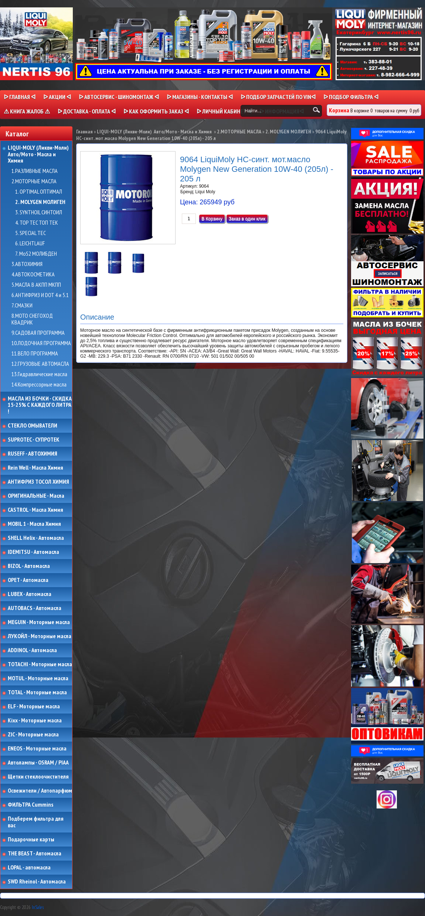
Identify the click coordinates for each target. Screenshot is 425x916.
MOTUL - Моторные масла (38, 678)
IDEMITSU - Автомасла (33, 552)
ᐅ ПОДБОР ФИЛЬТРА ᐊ (350, 97)
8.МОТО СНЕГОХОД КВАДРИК (32, 319)
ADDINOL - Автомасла (32, 650)
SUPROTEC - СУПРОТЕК (33, 439)
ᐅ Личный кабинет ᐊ (224, 111)
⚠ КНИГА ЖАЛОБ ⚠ (27, 111)
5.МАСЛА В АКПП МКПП (36, 285)
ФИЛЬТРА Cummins (30, 804)
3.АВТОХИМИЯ (26, 264)
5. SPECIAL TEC (30, 233)
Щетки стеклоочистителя (38, 776)
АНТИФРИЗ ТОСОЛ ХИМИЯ (38, 482)
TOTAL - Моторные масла (37, 692)
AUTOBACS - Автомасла (34, 608)
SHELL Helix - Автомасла (36, 538)
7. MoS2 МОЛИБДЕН (36, 254)
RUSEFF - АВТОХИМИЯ (32, 453)
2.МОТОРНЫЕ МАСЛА (34, 181)
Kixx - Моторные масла (35, 720)
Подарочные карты (31, 839)
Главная (84, 131)
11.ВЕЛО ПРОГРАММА (34, 353)
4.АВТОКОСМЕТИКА (33, 274)
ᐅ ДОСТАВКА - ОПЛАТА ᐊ (87, 111)
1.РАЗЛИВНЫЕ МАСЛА (34, 171)
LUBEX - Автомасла (29, 594)
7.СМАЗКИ (22, 305)
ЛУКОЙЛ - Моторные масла (39, 636)
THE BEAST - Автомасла (34, 853)
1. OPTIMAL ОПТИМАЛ (38, 191)
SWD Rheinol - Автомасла (37, 881)
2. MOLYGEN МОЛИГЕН (40, 202)
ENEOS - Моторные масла (37, 748)
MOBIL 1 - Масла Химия (34, 524)
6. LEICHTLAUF (30, 243)
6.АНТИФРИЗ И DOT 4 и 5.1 (40, 295)
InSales (38, 907)
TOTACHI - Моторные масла (40, 664)
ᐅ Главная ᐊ (19, 97)
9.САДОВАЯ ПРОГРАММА (38, 333)
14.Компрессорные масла (39, 384)
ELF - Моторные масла (34, 706)
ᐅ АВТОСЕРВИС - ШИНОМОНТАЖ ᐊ (119, 97)
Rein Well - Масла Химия (35, 467)
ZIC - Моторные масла (33, 734)
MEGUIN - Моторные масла (39, 622)
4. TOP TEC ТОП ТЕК (36, 222)
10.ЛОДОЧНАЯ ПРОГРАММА (41, 343)
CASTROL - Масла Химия (35, 510)
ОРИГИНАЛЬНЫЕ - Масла (36, 496)
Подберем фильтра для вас (36, 821)
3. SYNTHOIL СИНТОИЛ (38, 212)
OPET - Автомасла (28, 580)
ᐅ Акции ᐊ (57, 97)
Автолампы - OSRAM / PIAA (38, 762)
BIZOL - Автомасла (29, 566)
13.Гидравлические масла (39, 374)
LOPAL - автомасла (29, 867)
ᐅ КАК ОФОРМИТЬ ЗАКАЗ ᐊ (156, 111)
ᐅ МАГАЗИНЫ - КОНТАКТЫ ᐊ (200, 97)
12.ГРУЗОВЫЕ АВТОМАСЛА (40, 364)
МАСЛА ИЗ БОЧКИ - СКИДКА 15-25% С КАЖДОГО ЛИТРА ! (40, 405)
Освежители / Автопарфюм (40, 790)
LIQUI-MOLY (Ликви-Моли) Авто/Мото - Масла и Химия (39, 154)
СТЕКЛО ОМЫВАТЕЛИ (32, 425)
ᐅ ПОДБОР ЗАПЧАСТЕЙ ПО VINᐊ (278, 97)
